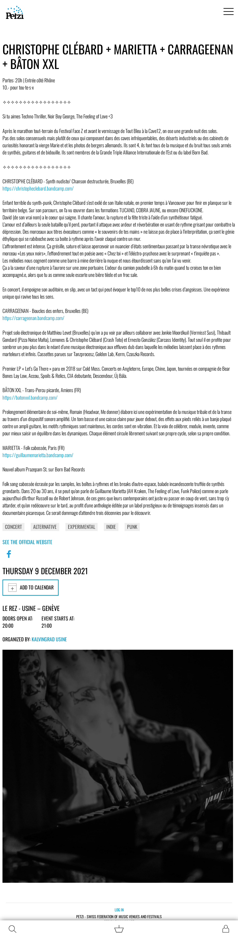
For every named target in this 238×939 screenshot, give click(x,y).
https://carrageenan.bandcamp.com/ (33, 318)
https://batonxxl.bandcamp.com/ (30, 397)
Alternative (45, 526)
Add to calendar (30, 588)
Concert (13, 526)
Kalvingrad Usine (49, 639)
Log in (119, 909)
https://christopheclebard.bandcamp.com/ (38, 188)
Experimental (81, 526)
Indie (111, 526)
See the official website (27, 542)
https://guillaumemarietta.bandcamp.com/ (37, 455)
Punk (132, 526)
